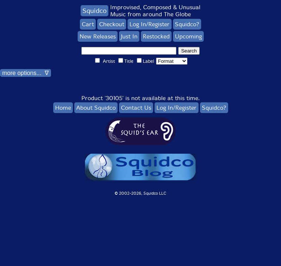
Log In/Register (149, 24)
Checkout (111, 24)
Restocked (156, 36)
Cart (88, 24)
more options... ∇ (25, 73)
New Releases (97, 36)
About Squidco (96, 107)
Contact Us (136, 107)
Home (63, 107)
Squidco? (187, 24)
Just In (129, 36)
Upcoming (188, 36)
